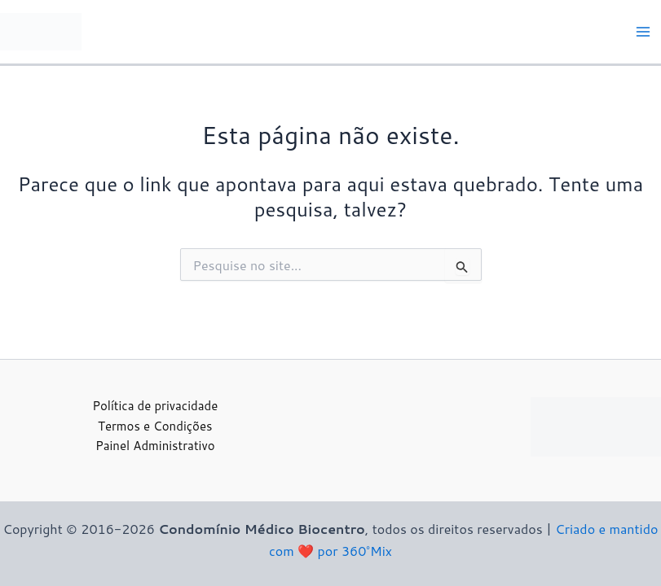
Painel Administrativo (155, 445)
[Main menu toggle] (643, 32)
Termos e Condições (155, 426)
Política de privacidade (155, 405)
